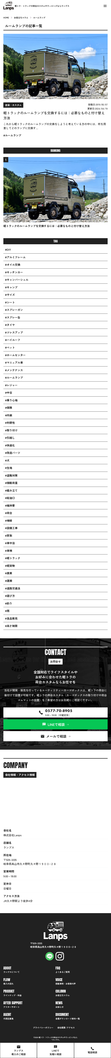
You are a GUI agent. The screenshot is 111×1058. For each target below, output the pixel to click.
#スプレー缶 (12, 317)
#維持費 (10, 505)
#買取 (8, 536)
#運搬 (8, 581)
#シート (10, 302)
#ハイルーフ (12, 340)
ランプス (55, 1039)
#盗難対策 (11, 475)
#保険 (8, 408)
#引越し (10, 438)
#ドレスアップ (14, 332)
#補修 (8, 520)
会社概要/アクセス (66, 1027)
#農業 (8, 573)
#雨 (7, 611)
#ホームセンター (15, 355)
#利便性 (10, 423)
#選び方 (10, 596)
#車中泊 (10, 543)
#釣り (8, 603)
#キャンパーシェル (16, 280)
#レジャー (11, 385)
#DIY (8, 250)
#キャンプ (11, 287)
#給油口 (10, 498)
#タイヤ (10, 325)
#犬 (7, 460)
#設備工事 (11, 528)
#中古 (8, 393)
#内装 (8, 415)
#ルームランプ (14, 377)
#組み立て (11, 490)
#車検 (8, 551)
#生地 (8, 468)
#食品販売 (11, 618)
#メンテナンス (14, 370)
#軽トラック (12, 558)
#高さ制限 (11, 626)
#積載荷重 (11, 483)
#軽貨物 (10, 566)
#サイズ (10, 295)
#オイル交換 (12, 265)
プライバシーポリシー (43, 1027)
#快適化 (10, 445)
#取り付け (11, 430)
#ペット (10, 347)
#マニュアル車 (14, 362)
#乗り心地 (11, 400)
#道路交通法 (12, 588)
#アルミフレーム (15, 257)
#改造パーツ (12, 453)
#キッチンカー (14, 272)
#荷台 (8, 513)
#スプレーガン (14, 310)
